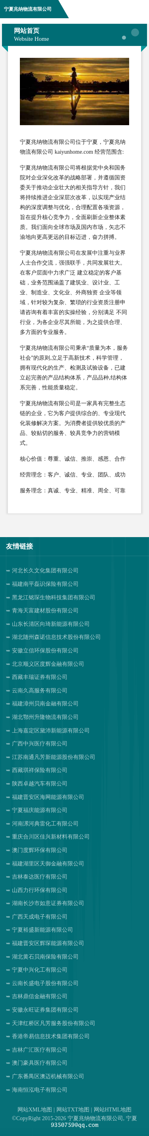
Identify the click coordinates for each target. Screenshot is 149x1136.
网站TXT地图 (72, 1110)
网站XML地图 (34, 1110)
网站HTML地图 (113, 1110)
